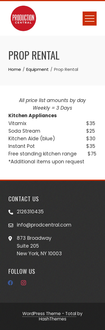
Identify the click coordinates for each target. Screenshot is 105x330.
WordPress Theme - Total (49, 314)
